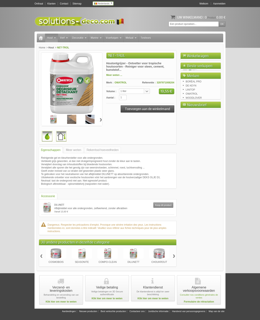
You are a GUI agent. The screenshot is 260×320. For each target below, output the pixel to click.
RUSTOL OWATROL (204, 109)
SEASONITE (82, 262)
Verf (64, 38)
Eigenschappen (51, 150)
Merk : (109, 82)
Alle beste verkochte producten (200, 146)
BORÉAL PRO (194, 163)
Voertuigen (113, 38)
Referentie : (149, 82)
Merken (193, 156)
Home (42, 47)
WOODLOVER (194, 179)
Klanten (51, 3)
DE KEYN (191, 167)
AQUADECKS (206, 120)
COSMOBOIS (56, 262)
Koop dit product (163, 205)
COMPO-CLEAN (108, 262)
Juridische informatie (158, 311)
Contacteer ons (137, 311)
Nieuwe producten (88, 311)
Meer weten (73, 150)
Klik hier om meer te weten (61, 301)
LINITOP (190, 171)
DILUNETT (59, 205)
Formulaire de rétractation (199, 301)
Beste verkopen (199, 88)
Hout (51, 38)
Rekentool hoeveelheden (103, 150)
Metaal (131, 38)
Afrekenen (212, 79)
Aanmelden (219, 3)
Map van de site (216, 311)
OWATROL (121, 82)
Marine (96, 38)
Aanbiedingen (69, 311)
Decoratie (79, 38)
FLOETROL (204, 95)
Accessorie (48, 196)
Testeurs (146, 38)
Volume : (111, 91)
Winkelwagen (198, 56)
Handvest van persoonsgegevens (188, 311)
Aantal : (110, 97)
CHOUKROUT (159, 262)
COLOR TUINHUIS (208, 133)
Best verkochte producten (113, 311)
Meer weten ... (114, 75)
